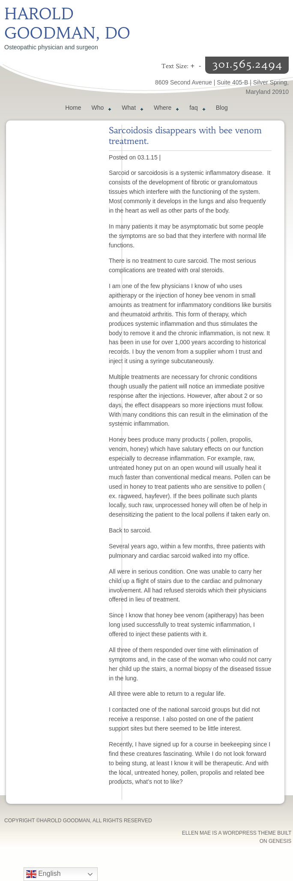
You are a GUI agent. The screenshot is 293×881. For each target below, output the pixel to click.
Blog (222, 107)
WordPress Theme (249, 833)
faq (195, 109)
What (131, 109)
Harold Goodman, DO (67, 23)
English (43, 874)
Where (165, 109)
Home (73, 107)
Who (100, 109)
